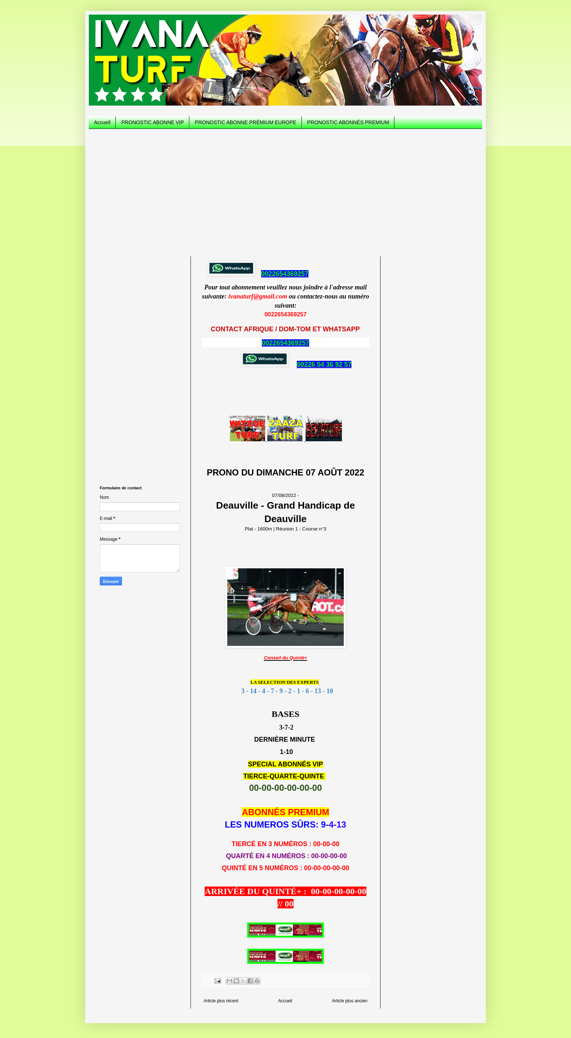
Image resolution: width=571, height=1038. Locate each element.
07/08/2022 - (285, 509)
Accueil (102, 122)
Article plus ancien (349, 1000)
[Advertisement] (285, 191)
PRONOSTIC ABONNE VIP (152, 122)
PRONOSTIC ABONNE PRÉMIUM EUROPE (245, 122)
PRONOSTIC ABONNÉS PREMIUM (348, 122)
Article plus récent (221, 1000)
